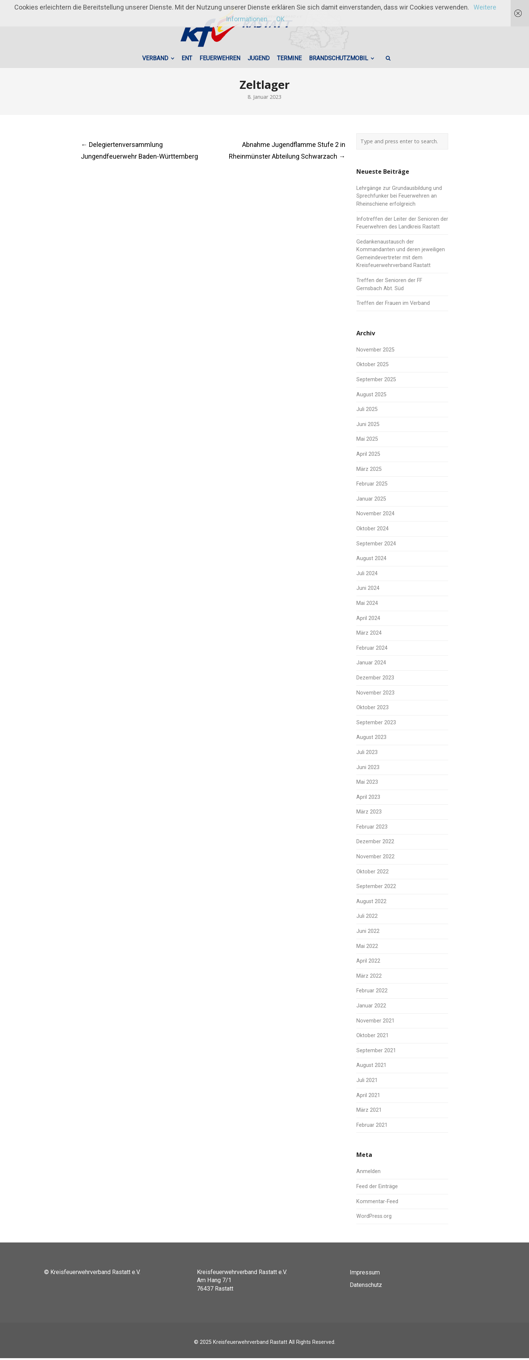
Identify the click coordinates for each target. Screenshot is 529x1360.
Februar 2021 (372, 1127)
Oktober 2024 (372, 530)
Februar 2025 (372, 486)
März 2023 (369, 814)
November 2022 (375, 858)
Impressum (365, 1274)
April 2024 (368, 620)
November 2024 (375, 516)
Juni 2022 (367, 933)
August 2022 (371, 903)
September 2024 (376, 545)
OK (280, 19)
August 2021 (371, 1067)
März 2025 (369, 471)
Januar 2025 (371, 501)
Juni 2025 (367, 426)
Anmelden (368, 1173)
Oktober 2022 (372, 873)
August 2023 (371, 739)
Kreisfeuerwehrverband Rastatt (250, 1344)
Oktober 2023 (372, 709)
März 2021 (369, 1112)
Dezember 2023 (375, 680)
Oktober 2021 (372, 1037)
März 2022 (369, 978)
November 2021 (375, 1023)
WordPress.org (374, 1218)
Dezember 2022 (375, 844)
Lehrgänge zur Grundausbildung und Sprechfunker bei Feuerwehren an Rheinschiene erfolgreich (399, 198)
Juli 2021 (367, 1082)
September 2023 (376, 724)
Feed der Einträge (377, 1188)
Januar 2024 (371, 665)
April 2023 (368, 799)
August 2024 (371, 560)
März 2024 (369, 635)
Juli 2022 (367, 918)
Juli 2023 (367, 754)
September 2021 (376, 1052)
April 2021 (368, 1097)
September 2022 (376, 888)
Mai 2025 (367, 441)
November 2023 (375, 695)
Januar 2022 (371, 1007)
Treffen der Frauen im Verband (393, 305)
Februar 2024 (372, 650)
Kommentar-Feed (377, 1203)
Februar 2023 (372, 829)
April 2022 (368, 963)
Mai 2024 (367, 605)
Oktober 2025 (372, 367)
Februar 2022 (372, 993)
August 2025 (371, 396)
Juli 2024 (367, 575)
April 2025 (368, 456)
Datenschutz (366, 1286)
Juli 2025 (367, 411)
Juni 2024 (367, 590)
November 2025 (375, 352)
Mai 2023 (367, 784)
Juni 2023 (367, 769)
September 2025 (376, 381)
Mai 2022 (367, 948)
